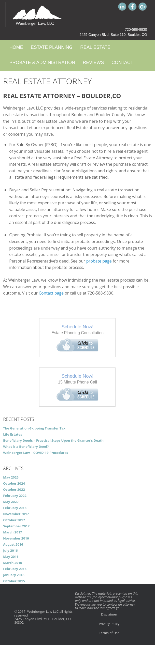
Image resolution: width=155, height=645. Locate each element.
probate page (99, 261)
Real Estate (95, 47)
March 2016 (12, 562)
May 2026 (11, 477)
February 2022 (14, 495)
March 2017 (12, 532)
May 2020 (11, 501)
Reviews (93, 62)
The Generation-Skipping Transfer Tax (34, 428)
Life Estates (12, 434)
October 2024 (14, 483)
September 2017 (16, 526)
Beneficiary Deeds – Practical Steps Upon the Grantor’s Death (53, 440)
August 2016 (13, 544)
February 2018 (14, 507)
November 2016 (16, 538)
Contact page (51, 293)
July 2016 (10, 550)
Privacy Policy (109, 623)
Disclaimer (109, 614)
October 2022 (14, 489)
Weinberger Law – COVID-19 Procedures (35, 452)
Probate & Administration (42, 62)
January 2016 (13, 575)
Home (16, 47)
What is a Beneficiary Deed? (26, 446)
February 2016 (14, 568)
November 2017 (16, 514)
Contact (122, 62)
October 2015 (14, 581)
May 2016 (11, 556)
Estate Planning (52, 47)
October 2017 (14, 520)
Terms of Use (109, 633)
